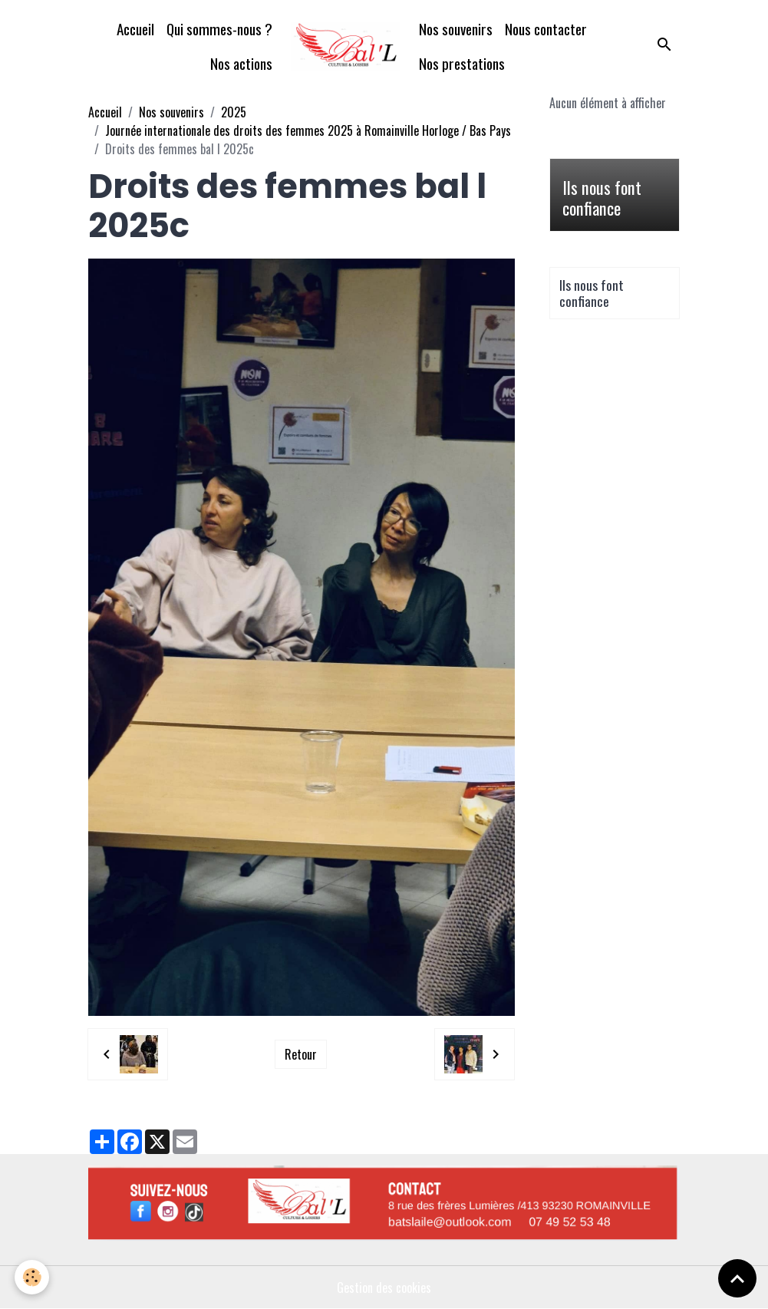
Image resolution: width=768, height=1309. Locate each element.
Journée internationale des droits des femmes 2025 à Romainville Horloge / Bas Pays (308, 130)
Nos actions (241, 63)
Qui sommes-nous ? (219, 29)
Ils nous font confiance (601, 198)
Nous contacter (546, 29)
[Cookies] (32, 1277)
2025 (233, 112)
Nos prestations (462, 63)
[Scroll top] (737, 1278)
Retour (301, 1054)
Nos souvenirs (456, 29)
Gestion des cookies (384, 1287)
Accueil (135, 29)
